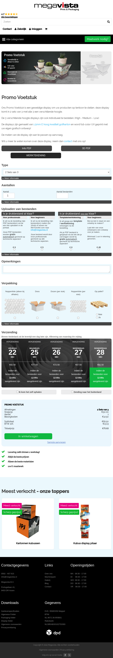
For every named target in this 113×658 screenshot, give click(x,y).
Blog (47, 583)
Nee (99, 314)
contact (68, 141)
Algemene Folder (8, 614)
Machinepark (50, 577)
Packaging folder (8, 618)
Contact (7, 29)
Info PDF (26, 148)
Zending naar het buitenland (86, 392)
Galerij (47, 580)
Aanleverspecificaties (10, 611)
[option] (56, 67)
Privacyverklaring (8, 627)
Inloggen (35, 29)
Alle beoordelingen (9, 17)
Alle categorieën (13, 39)
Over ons (49, 574)
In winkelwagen (28, 436)
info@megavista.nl (39, 230)
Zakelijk (20, 29)
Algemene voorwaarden (11, 624)
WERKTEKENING (35, 155)
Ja (98, 317)
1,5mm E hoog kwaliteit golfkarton (51, 124)
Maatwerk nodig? (97, 39)
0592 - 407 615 (7, 574)
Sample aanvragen (56, 442)
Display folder (7, 621)
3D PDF (86, 148)
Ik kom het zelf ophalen (29, 392)
